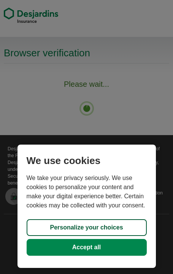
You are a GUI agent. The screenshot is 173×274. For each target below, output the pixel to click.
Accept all (86, 247)
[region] (86, 206)
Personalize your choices (86, 227)
